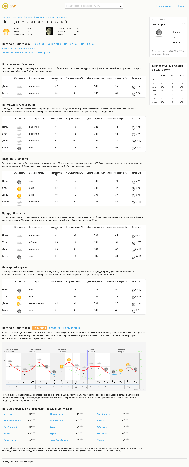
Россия (28, 17)
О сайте (182, 6)
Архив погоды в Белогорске (18, 48)
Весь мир (17, 17)
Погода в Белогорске (12, 448)
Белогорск (61, 17)
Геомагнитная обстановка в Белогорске (26, 52)
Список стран (163, 6)
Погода (6, 17)
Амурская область (44, 17)
